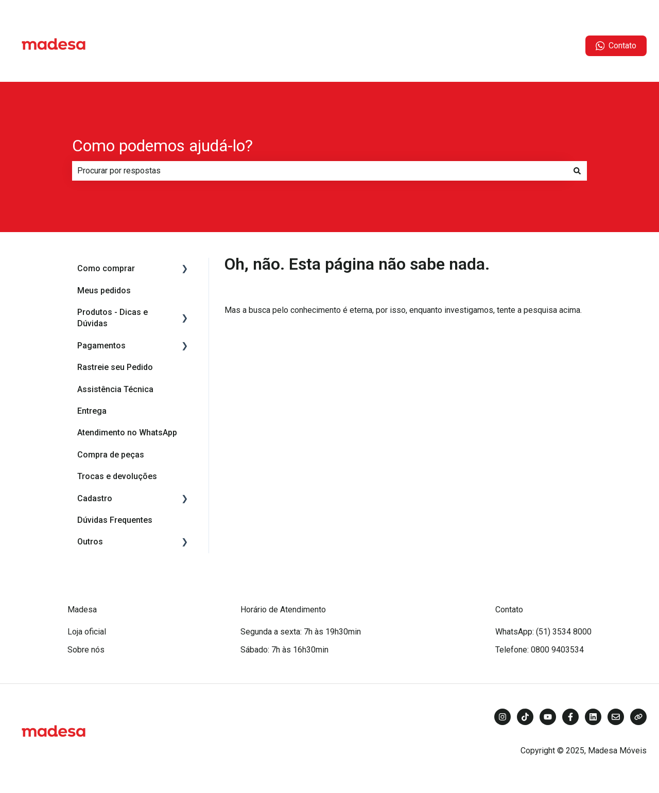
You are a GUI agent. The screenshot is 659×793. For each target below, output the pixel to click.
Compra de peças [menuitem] (110, 455)
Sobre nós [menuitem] (86, 650)
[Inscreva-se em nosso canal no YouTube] (548, 717)
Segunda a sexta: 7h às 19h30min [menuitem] (300, 632)
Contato (616, 46)
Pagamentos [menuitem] (101, 345)
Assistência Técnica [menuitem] (115, 389)
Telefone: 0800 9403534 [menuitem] (539, 650)
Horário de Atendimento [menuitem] (283, 609)
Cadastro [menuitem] (94, 498)
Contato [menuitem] (509, 609)
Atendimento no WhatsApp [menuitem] (127, 432)
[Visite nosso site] (638, 717)
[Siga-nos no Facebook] (570, 717)
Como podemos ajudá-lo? (162, 145)
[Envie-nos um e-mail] (616, 717)
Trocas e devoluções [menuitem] (117, 476)
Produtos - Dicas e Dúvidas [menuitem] (112, 317)
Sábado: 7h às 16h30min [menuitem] (284, 650)
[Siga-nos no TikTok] (525, 717)
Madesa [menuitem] (82, 609)
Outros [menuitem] (90, 542)
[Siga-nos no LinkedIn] (593, 717)
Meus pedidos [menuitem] (104, 290)
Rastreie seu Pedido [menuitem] (115, 367)
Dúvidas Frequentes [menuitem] (114, 520)
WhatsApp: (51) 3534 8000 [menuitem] (543, 632)
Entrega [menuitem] (92, 411)
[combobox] (319, 171)
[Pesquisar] (577, 171)
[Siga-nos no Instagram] (502, 717)
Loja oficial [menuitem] (86, 632)
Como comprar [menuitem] (106, 268)
